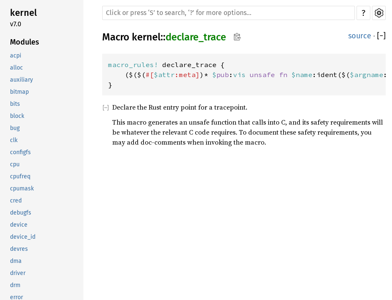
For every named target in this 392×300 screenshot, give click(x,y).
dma (16, 261)
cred (16, 200)
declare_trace (196, 37)
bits (15, 104)
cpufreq (20, 176)
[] (381, 36)
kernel (23, 12)
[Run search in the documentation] (228, 13)
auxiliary (21, 79)
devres (19, 248)
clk (14, 140)
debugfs (20, 212)
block (17, 116)
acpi (15, 55)
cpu (15, 164)
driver (17, 273)
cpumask (22, 188)
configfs (20, 152)
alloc (16, 67)
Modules (24, 42)
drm (15, 285)
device (19, 224)
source (359, 35)
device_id (22, 236)
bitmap (19, 91)
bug (15, 128)
